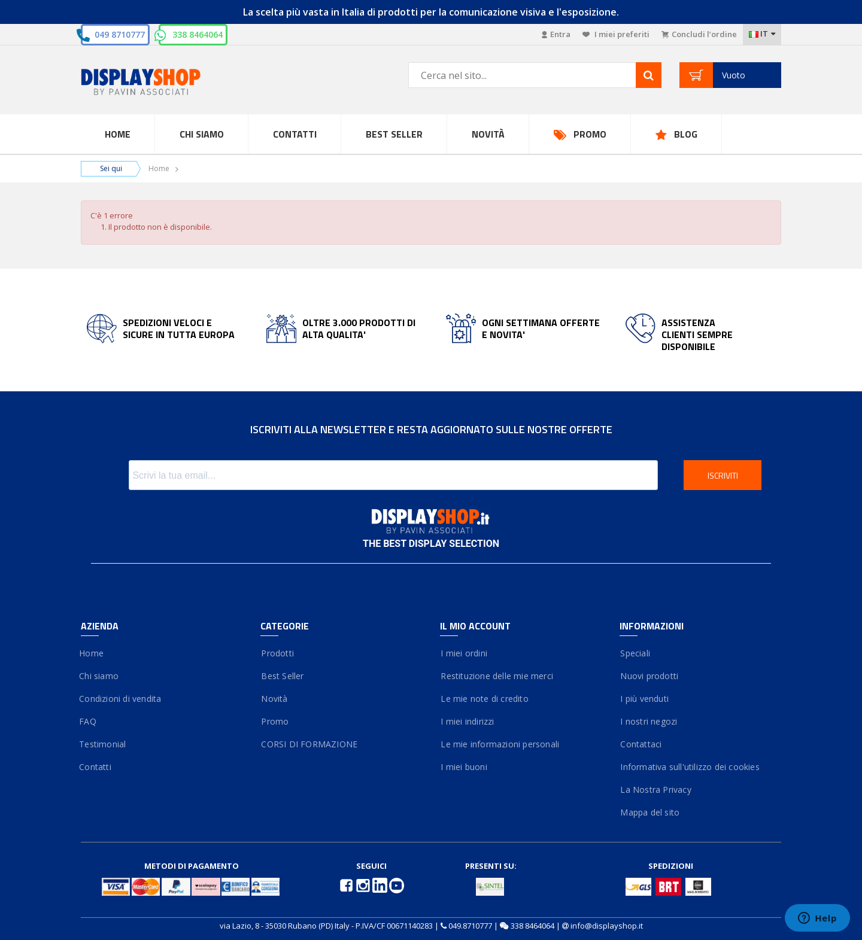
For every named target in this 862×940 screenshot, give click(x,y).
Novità (488, 134)
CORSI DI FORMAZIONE (308, 744)
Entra (556, 34)
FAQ (88, 721)
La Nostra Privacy (655, 789)
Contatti (295, 134)
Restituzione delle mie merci (496, 676)
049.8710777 (470, 925)
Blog (685, 134)
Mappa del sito (649, 812)
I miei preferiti (615, 34)
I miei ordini (463, 653)
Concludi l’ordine (699, 34)
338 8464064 (197, 34)
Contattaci (640, 744)
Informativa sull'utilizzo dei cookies (690, 766)
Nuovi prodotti (649, 676)
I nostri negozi (648, 721)
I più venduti (644, 698)
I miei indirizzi (467, 721)
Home (117, 134)
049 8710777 (120, 34)
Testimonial (103, 744)
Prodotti (277, 653)
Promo (589, 134)
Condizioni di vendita (121, 698)
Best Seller (394, 134)
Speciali (635, 653)
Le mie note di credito (484, 698)
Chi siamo (100, 676)
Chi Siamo (202, 134)
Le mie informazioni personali (499, 744)
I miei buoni (463, 766)
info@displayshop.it (606, 925)
